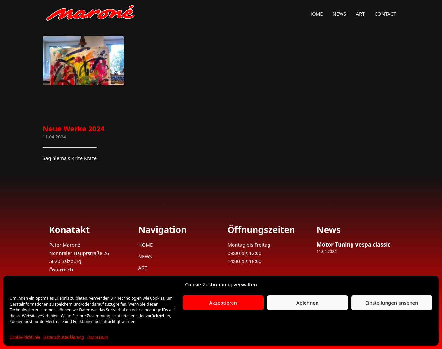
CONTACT (385, 13)
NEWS (339, 13)
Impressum (97, 337)
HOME (315, 13)
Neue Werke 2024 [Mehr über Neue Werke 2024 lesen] (74, 128)
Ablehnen (307, 302)
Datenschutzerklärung (63, 337)
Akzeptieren (223, 302)
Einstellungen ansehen (391, 302)
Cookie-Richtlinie (25, 337)
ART (360, 13)
